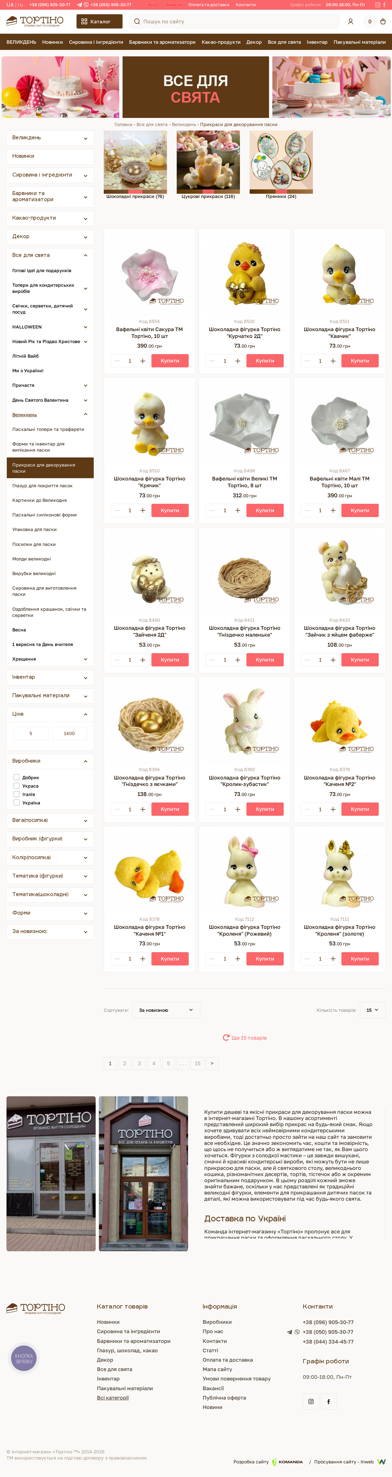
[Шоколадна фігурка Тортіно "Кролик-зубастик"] (244, 722)
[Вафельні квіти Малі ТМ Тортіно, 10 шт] (339, 423)
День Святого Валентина (40, 400)
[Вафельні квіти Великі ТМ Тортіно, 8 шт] (244, 423)
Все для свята (284, 42)
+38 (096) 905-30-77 (50, 4)
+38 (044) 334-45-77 (328, 1341)
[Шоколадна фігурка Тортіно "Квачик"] (339, 274)
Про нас (213, 1331)
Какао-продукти (221, 42)
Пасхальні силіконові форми (44, 514)
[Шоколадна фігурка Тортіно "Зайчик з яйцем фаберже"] (339, 573)
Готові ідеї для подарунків (41, 270)
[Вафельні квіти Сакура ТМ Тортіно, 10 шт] (149, 274)
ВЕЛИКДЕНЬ (21, 42)
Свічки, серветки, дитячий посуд (42, 309)
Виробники (217, 1322)
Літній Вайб (25, 356)
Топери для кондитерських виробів (43, 288)
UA (10, 4)
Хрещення (24, 659)
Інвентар (317, 42)
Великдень (184, 124)
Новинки (52, 42)
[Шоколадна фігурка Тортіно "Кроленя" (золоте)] (339, 871)
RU (20, 4)
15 (197, 1063)
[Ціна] (31, 733)
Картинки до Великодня (39, 500)
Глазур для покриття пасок (42, 485)
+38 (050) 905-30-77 (110, 4)
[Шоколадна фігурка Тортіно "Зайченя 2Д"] (149, 573)
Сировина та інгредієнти (128, 1331)
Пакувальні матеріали (360, 42)
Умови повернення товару (237, 1378)
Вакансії (213, 1388)
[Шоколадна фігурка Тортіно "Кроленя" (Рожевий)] (244, 871)
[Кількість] (130, 361)
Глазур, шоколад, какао (127, 1350)
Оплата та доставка (208, 4)
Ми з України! (27, 370)
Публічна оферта (224, 1397)
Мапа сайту (217, 1369)
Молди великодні (31, 558)
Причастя (23, 385)
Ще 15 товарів (249, 1037)
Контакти (246, 4)
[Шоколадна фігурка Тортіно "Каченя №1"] (149, 871)
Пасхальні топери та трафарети (48, 429)
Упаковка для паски (34, 529)
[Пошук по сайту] (137, 21)
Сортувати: (116, 1010)
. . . (183, 1063)
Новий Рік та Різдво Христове (46, 341)
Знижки (173, 4)
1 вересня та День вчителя (42, 644)
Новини (212, 1407)
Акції (153, 4)
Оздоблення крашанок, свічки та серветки (49, 612)
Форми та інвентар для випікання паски (38, 447)
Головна (123, 124)
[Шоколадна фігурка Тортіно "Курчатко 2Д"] (244, 274)
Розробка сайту (268, 1462)
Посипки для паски (34, 544)
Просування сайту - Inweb (350, 1462)
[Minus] (117, 360)
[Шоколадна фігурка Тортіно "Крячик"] (149, 423)
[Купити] (170, 360)
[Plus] (143, 360)
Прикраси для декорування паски (43, 468)
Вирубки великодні (34, 573)
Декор (254, 42)
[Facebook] (384, 4)
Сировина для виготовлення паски (44, 591)
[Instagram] (377, 4)
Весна (19, 629)
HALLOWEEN (27, 326)
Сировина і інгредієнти (96, 42)
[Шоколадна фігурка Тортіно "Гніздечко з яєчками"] (149, 722)
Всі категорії (113, 1397)
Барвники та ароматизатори (162, 42)
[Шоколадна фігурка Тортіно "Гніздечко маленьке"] (244, 573)
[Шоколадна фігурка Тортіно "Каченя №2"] (339, 722)
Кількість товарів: (337, 1010)
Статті (210, 1350)
